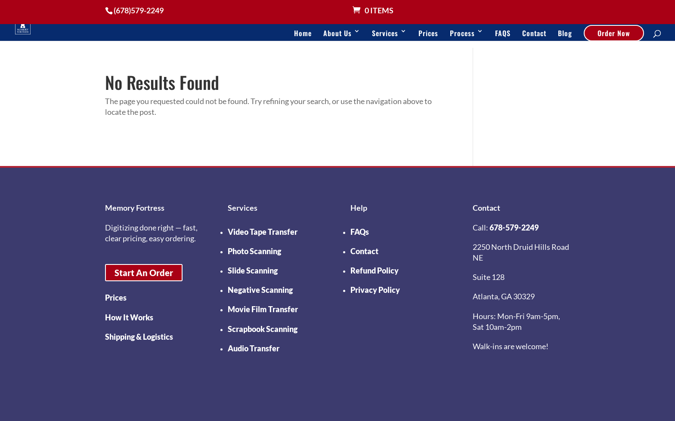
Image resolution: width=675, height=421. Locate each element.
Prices (428, 33)
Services (385, 33)
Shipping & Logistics (139, 336)
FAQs (359, 232)
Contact (534, 33)
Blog (565, 33)
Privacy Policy (375, 290)
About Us (337, 33)
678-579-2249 (514, 227)
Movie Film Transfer (263, 309)
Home (303, 33)
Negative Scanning (260, 290)
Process (462, 33)
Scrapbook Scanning (262, 329)
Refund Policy (374, 270)
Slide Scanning (253, 270)
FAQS (503, 33)
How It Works (129, 317)
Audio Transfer (253, 348)
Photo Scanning (254, 251)
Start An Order (144, 272)
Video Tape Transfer (262, 232)
